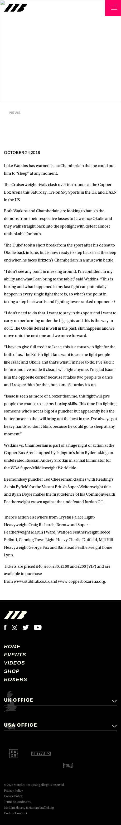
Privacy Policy (13, 790)
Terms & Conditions (17, 802)
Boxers (15, 679)
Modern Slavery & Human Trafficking (29, 807)
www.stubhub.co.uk (32, 581)
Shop (12, 671)
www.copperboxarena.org (81, 581)
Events (15, 654)
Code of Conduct (15, 813)
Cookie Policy (13, 796)
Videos (14, 663)
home (12, 646)
